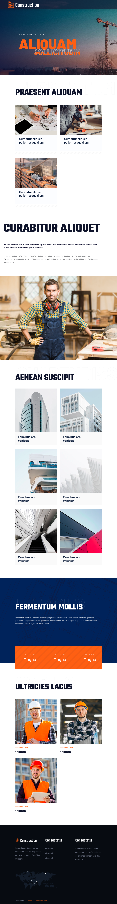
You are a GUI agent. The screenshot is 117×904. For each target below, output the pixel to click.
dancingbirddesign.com (37, 900)
